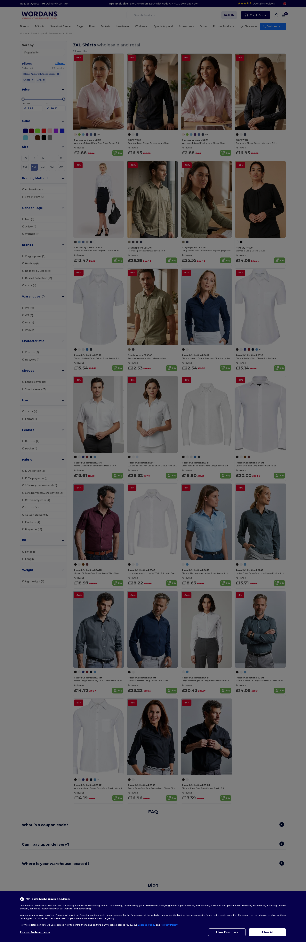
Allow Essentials (227, 932)
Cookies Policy (146, 924)
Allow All (267, 932)
